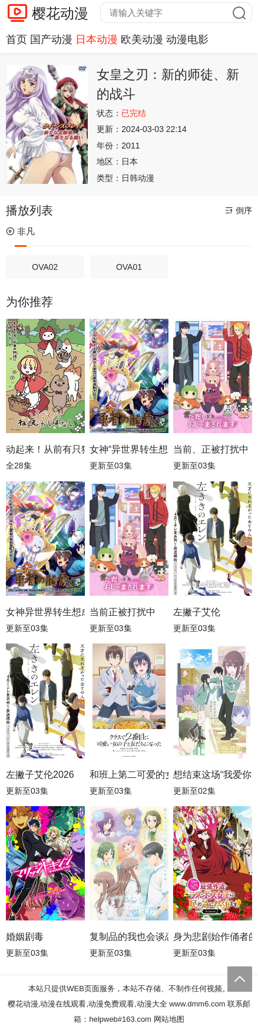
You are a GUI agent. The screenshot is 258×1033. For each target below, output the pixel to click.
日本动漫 (96, 39)
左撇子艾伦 (196, 612)
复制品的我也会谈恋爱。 (129, 937)
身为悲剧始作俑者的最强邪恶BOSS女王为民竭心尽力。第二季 (212, 937)
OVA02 (45, 267)
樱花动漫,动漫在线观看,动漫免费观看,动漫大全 (87, 1003)
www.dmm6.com (197, 1003)
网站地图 (169, 1019)
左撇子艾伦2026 (40, 775)
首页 (16, 39)
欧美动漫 (142, 39)
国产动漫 (51, 39)
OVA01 (129, 267)
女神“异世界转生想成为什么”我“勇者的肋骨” (129, 449)
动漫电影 (187, 39)
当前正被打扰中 (123, 612)
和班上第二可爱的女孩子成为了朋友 (129, 775)
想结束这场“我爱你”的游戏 (212, 775)
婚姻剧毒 (25, 937)
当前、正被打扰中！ (212, 449)
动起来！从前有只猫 (45, 449)
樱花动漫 (60, 13)
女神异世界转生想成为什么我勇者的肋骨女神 (45, 612)
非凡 (20, 231)
